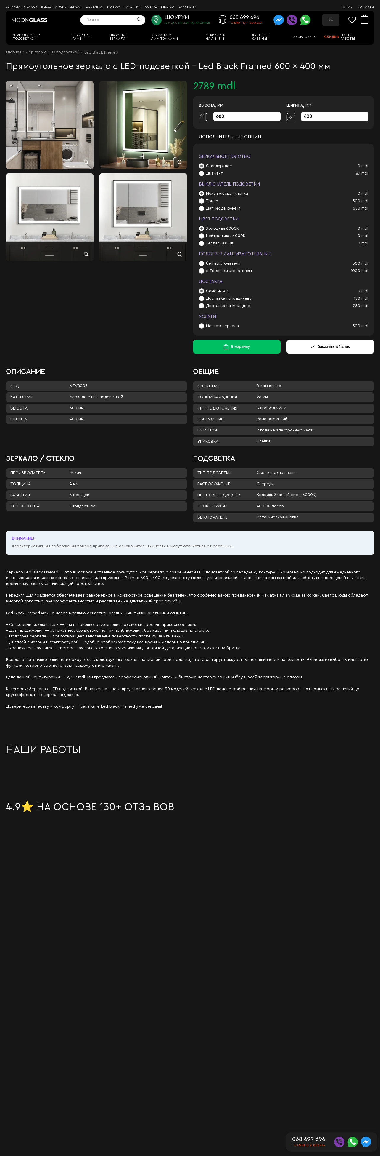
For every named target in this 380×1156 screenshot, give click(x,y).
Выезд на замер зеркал (61, 6)
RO (330, 20)
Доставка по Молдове (228, 306)
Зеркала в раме (82, 37)
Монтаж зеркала (222, 326)
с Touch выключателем (229, 271)
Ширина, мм (298, 105)
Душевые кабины (261, 37)
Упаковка (207, 441)
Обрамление (210, 419)
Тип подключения (217, 408)
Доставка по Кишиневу (229, 298)
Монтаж (113, 6)
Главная (13, 52)
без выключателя (223, 263)
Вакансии (187, 6)
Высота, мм (211, 105)
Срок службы (212, 506)
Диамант (214, 173)
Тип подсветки (214, 473)
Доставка (94, 6)
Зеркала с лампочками (164, 37)
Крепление (208, 386)
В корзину (240, 347)
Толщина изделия (217, 397)
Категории (21, 397)
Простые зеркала (118, 37)
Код (14, 386)
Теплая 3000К (220, 243)
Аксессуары (305, 37)
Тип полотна (24, 506)
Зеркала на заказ (21, 6)
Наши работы (348, 37)
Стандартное (219, 166)
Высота (19, 408)
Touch (212, 201)
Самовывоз (217, 291)
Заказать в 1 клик (330, 347)
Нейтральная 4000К (225, 236)
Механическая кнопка (227, 193)
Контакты (365, 6)
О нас (348, 6)
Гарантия (133, 6)
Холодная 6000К (222, 228)
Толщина (20, 484)
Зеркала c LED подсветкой (26, 37)
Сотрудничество (159, 6)
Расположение (214, 484)
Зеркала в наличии (215, 37)
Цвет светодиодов (218, 495)
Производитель (28, 473)
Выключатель (212, 517)
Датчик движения (223, 208)
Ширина (18, 419)
